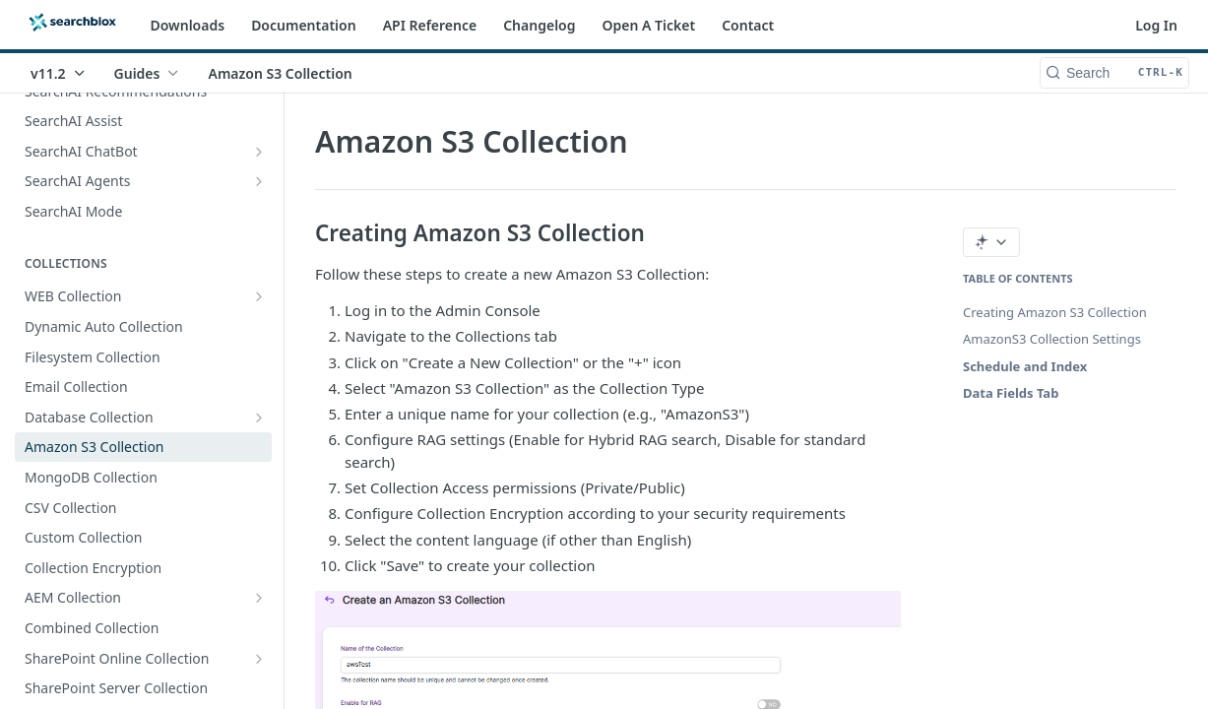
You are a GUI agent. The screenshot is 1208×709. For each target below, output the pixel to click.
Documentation (303, 25)
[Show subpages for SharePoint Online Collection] (259, 659)
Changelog (539, 25)
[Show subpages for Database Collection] (259, 417)
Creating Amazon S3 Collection (1055, 312)
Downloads (188, 25)
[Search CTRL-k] (1114, 73)
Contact (748, 25)
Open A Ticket (649, 25)
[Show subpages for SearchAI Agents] (259, 181)
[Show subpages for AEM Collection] (259, 598)
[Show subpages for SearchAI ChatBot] (259, 152)
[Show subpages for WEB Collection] (259, 296)
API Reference (430, 25)
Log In (1156, 25)
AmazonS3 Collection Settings (1052, 339)
